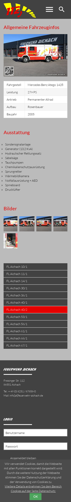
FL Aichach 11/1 (16, 274)
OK (35, 496)
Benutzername (15, 433)
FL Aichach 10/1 (16, 267)
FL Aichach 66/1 (16, 338)
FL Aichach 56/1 (16, 324)
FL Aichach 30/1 (16, 288)
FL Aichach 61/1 (16, 331)
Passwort (11, 446)
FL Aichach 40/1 (16, 302)
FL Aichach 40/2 (16, 309)
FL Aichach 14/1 (16, 281)
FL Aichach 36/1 (16, 295)
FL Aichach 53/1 (16, 317)
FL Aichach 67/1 (16, 345)
